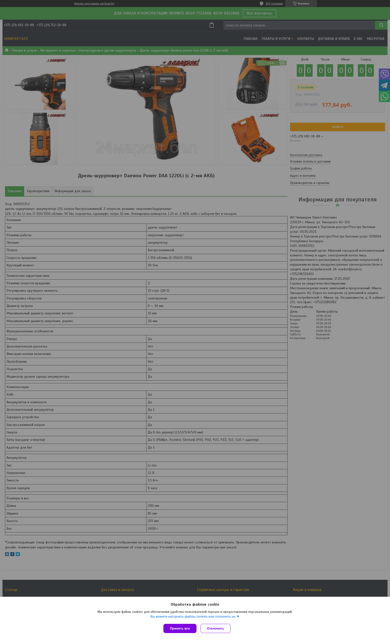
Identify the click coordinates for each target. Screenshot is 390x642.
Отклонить (216, 628)
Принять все (180, 628)
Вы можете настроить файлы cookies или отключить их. (193, 617)
